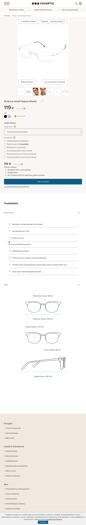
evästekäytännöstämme (54, 519)
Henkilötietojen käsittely (15, 503)
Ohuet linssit (11, 471)
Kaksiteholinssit (12, 461)
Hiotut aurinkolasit (13, 476)
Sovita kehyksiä (12, 433)
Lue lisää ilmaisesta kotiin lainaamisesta (16, 187)
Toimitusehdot (11, 498)
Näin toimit (10, 438)
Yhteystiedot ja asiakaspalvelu (17, 489)
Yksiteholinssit (11, 451)
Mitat (6, 284)
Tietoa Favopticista (13, 428)
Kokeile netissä (27, 82)
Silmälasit (7, 15)
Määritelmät (8, 212)
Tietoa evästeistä (12, 494)
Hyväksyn (43, 522)
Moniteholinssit (12, 456)
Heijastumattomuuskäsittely (16, 466)
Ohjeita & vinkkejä (13, 508)
